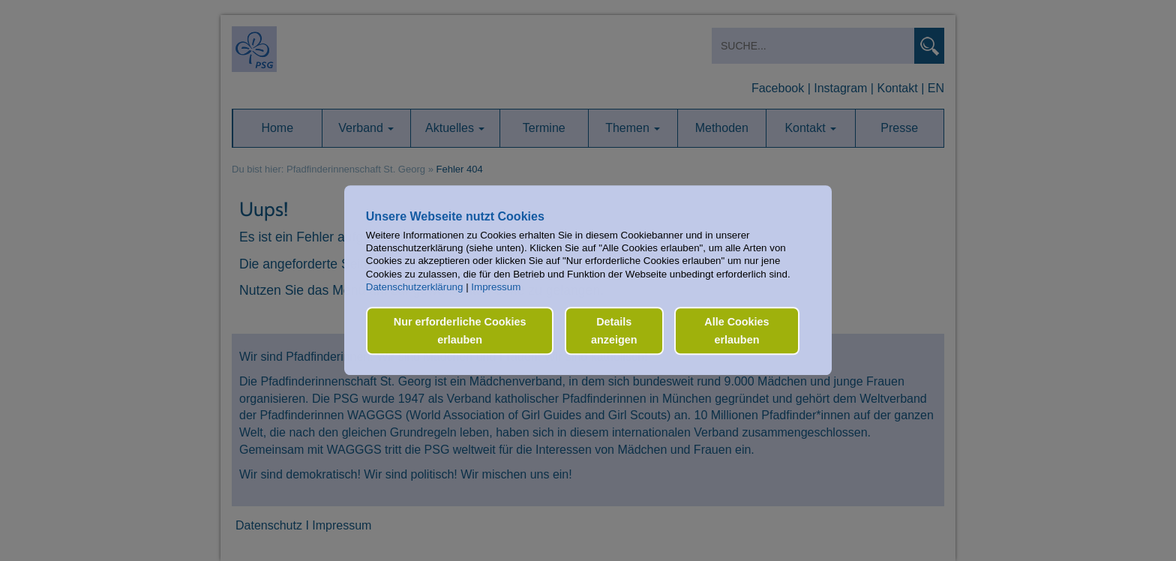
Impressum (495, 286)
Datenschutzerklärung (415, 286)
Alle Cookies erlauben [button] (736, 331)
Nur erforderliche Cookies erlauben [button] (460, 331)
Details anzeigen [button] (614, 331)
